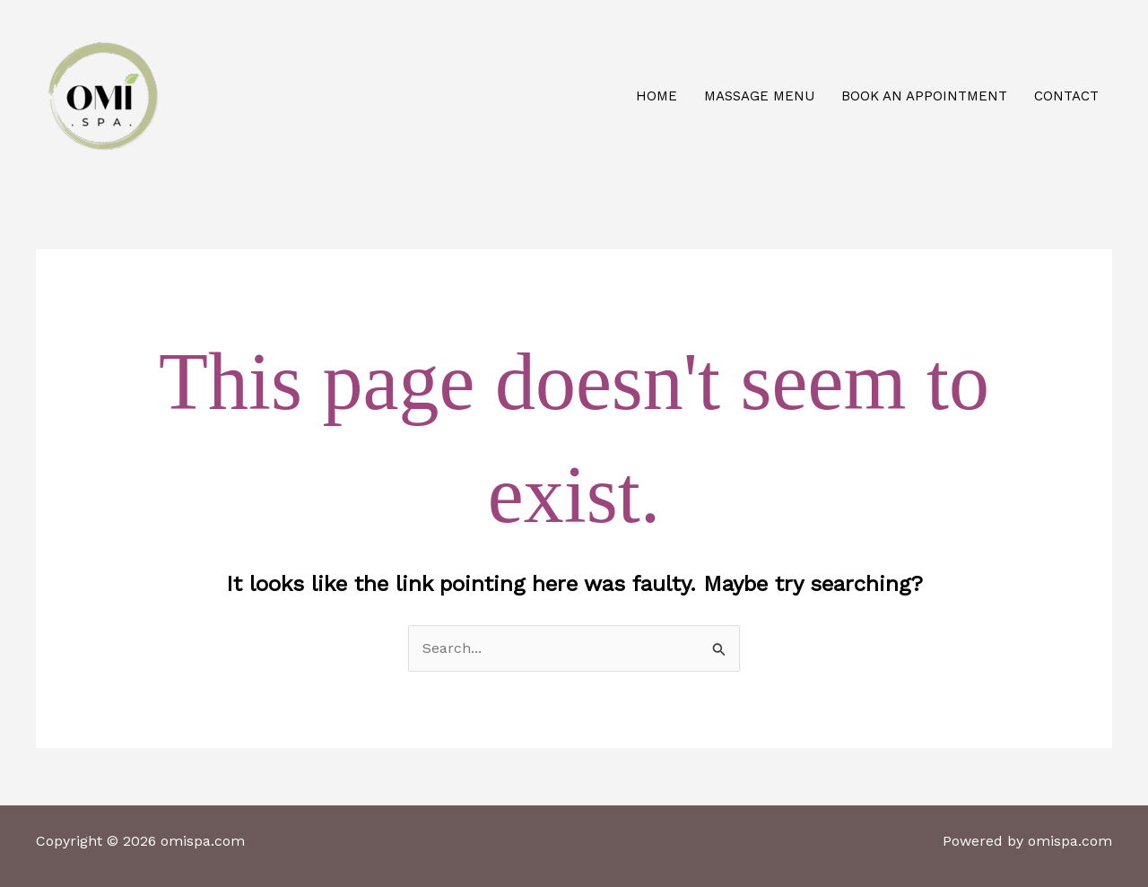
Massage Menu (759, 96)
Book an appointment (924, 96)
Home (656, 96)
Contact (1066, 96)
